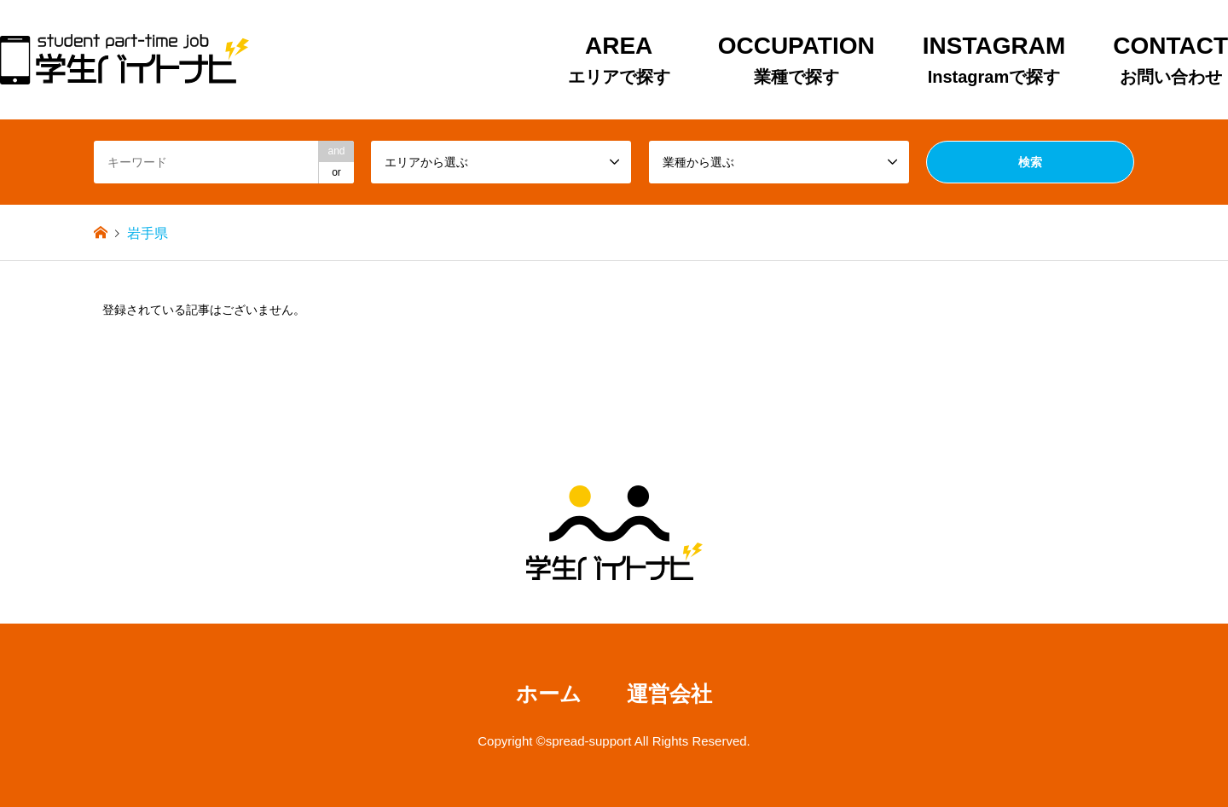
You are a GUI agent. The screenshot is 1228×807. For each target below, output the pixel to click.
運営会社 (669, 694)
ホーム (549, 694)
